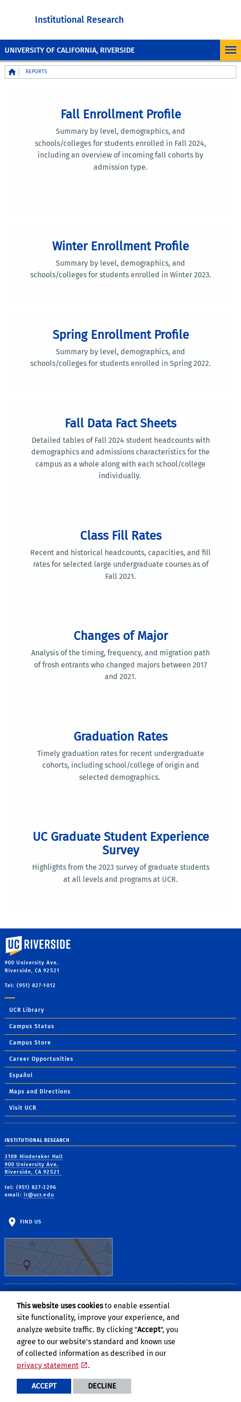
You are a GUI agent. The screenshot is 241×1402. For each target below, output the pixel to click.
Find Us (59, 1247)
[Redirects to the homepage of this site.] (12, 72)
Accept (44, 1385)
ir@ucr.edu (39, 1195)
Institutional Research (79, 19)
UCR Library (26, 1010)
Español (21, 1075)
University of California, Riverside (69, 50)
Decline (102, 1385)
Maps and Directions (40, 1091)
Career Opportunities (41, 1059)
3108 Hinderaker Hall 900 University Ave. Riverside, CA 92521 (34, 1164)
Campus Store (30, 1042)
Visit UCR (22, 1108)
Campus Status (31, 1026)
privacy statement (48, 1365)
